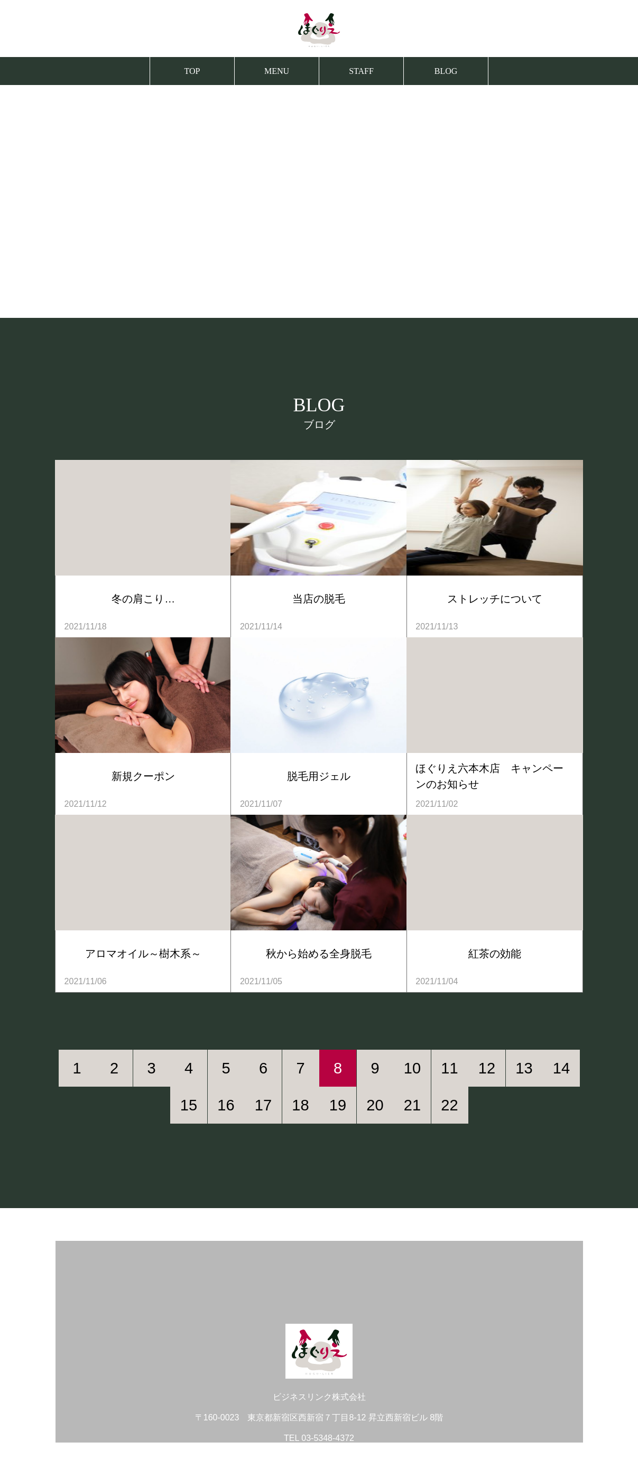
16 (225, 1105)
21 (412, 1105)
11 (449, 1068)
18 (300, 1105)
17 (263, 1105)
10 (412, 1068)
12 (486, 1068)
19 (337, 1105)
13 (523, 1068)
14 (561, 1068)
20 (374, 1105)
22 (449, 1105)
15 (188, 1105)
